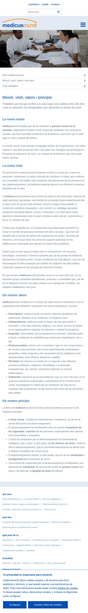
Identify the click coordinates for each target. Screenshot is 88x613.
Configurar (14, 604)
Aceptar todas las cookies (48, 604)
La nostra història (31, 499)
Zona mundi (50, 509)
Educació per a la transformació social (19, 527)
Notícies (6, 563)
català (45, 4)
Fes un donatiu (23, 540)
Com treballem (10, 86)
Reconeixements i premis (54, 504)
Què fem (7, 517)
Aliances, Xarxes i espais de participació (20, 504)
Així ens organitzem (51, 499)
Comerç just (8, 545)
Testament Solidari (70, 540)
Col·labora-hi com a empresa (45, 540)
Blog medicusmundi (56, 563)
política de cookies (68, 588)
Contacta (30, 550)
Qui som (7, 494)
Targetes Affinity (23, 545)
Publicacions (38, 563)
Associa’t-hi (7, 540)
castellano (33, 4)
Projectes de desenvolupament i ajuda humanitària (25, 522)
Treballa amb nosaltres (12, 550)
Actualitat (7, 558)
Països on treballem (61, 522)
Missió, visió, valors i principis (18, 80)
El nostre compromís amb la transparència (21, 509)
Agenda (16, 563)
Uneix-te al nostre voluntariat (47, 545)
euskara (55, 4)
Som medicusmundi (13, 75)
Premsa (26, 563)
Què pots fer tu (10, 535)
